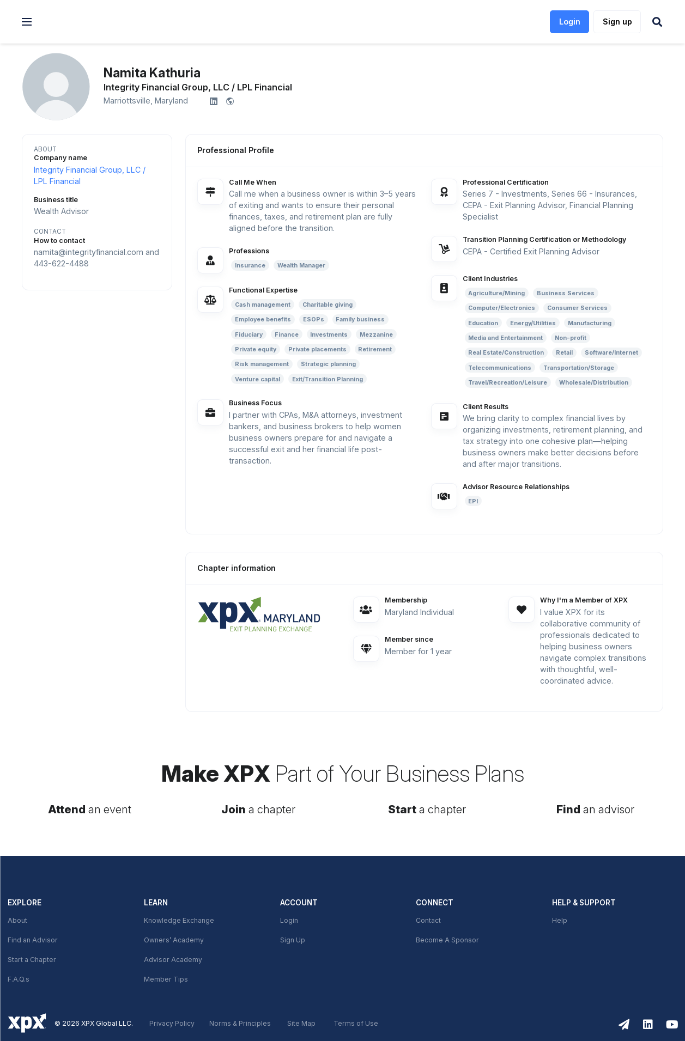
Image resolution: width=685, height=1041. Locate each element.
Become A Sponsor (447, 940)
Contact (428, 920)
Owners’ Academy (174, 940)
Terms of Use (356, 1023)
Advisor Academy (173, 960)
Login (289, 920)
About (17, 920)
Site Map (301, 1023)
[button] (27, 22)
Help (559, 920)
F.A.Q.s (18, 979)
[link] (99, 22)
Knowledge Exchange (179, 920)
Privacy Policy (172, 1023)
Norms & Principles (240, 1023)
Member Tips (166, 979)
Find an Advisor (33, 940)
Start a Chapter (32, 960)
